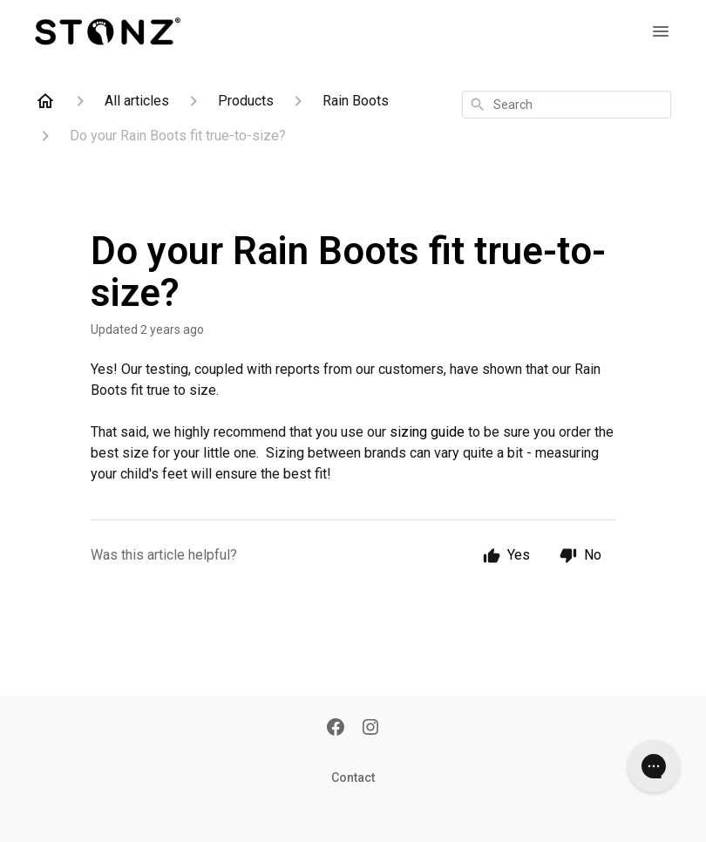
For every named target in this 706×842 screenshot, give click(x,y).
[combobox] (566, 105)
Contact (353, 777)
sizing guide (427, 432)
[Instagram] (370, 728)
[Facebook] (335, 728)
